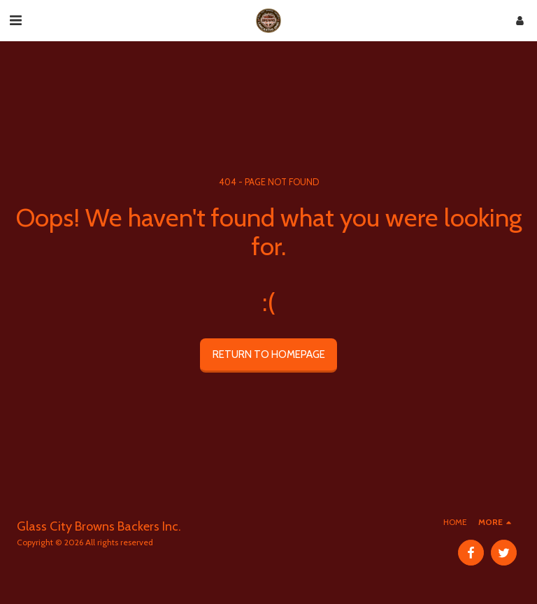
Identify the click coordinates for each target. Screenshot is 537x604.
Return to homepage (269, 354)
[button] (15, 20)
